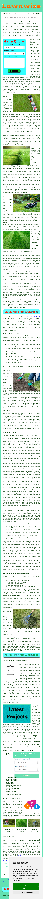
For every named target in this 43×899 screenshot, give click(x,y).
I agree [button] (26, 885)
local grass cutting (28, 690)
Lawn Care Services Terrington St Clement (18, 750)
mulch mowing (29, 518)
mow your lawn (7, 104)
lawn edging (21, 406)
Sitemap (4, 879)
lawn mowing (20, 81)
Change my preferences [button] (26, 892)
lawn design (10, 229)
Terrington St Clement (33, 316)
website (32, 302)
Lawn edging (6, 373)
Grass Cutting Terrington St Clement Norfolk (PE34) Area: (20, 21)
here (19, 855)
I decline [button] (25, 888)
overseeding (35, 465)
